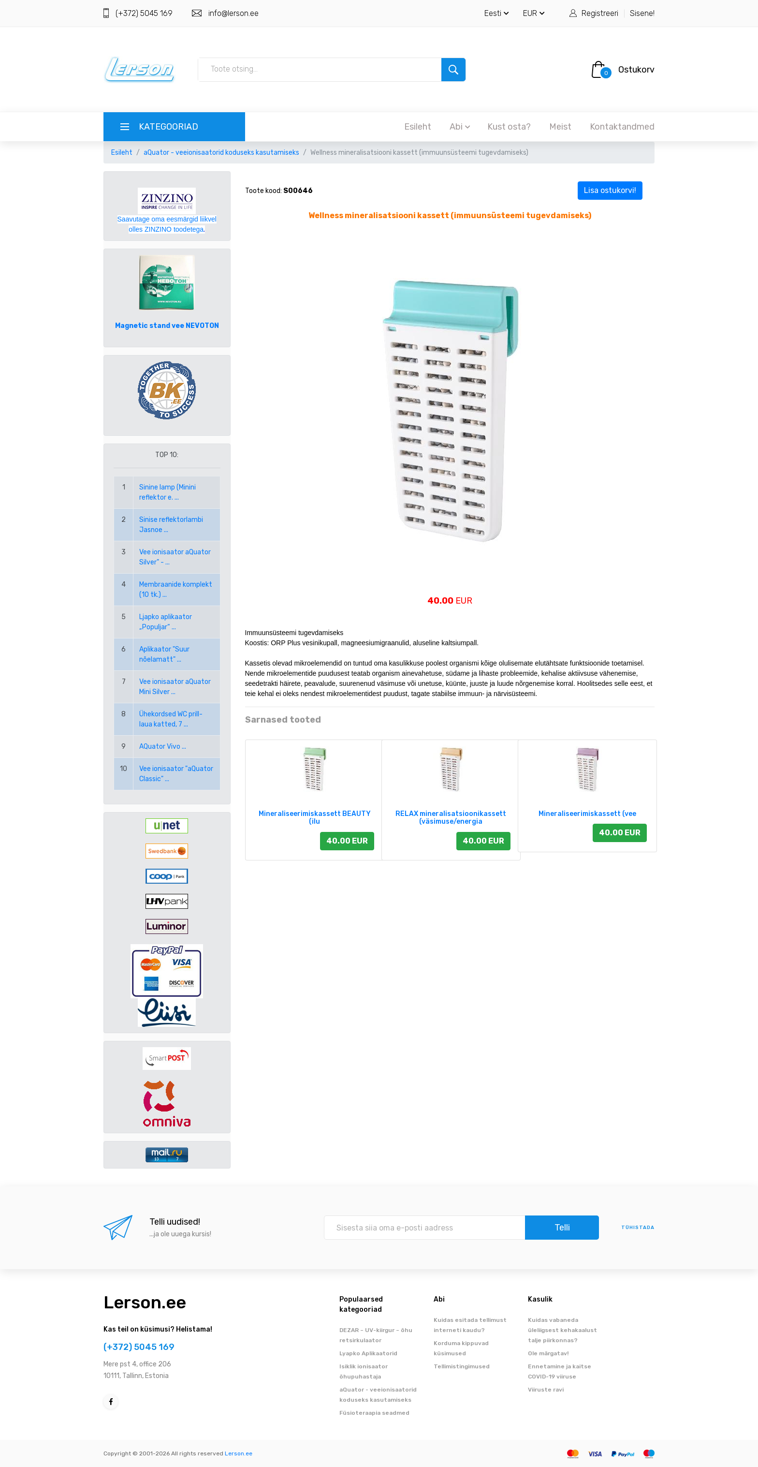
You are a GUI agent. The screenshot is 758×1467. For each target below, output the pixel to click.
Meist (560, 126)
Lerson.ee (144, 1302)
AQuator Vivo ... (162, 746)
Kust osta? (509, 126)
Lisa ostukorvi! (610, 190)
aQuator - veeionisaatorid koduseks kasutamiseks (221, 152)
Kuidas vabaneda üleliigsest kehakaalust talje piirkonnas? (562, 1330)
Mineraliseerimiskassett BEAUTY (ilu (315, 818)
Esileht (417, 126)
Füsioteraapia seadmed (374, 1412)
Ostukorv (636, 69)
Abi (460, 126)
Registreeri (600, 13)
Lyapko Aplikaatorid (368, 1353)
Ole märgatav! (548, 1353)
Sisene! (642, 13)
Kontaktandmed (622, 126)
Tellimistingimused (462, 1366)
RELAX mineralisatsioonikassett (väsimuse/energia (450, 818)
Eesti (496, 13)
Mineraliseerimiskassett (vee (587, 814)
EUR (534, 13)
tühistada (638, 1227)
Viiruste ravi (546, 1389)
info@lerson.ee (233, 13)
